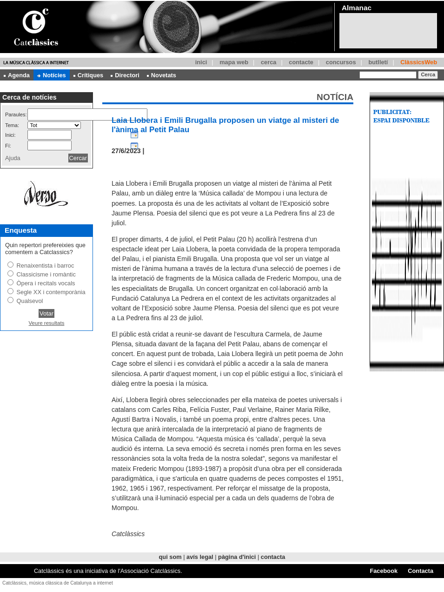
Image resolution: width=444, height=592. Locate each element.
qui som (170, 556)
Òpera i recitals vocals (46, 283)
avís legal (199, 556)
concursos (341, 62)
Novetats (161, 75)
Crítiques (88, 75)
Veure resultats (47, 323)
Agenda (17, 75)
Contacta (420, 570)
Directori (125, 75)
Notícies (51, 75)
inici (201, 62)
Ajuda (12, 158)
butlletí (378, 62)
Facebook (384, 570)
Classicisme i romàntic (46, 274)
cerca (268, 62)
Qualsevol (30, 300)
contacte (301, 62)
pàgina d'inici (237, 556)
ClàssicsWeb (418, 62)
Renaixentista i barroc (45, 265)
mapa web (233, 62)
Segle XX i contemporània (51, 292)
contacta (273, 556)
